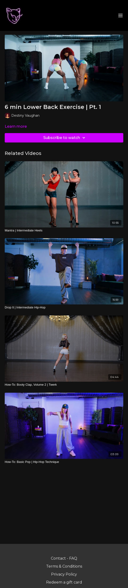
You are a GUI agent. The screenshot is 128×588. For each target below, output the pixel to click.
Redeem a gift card (64, 582)
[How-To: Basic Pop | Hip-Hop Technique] (64, 462)
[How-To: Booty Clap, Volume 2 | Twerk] (64, 384)
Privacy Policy (64, 574)
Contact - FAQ (64, 558)
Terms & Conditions (64, 566)
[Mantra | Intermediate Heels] (64, 230)
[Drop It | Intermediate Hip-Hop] (64, 307)
